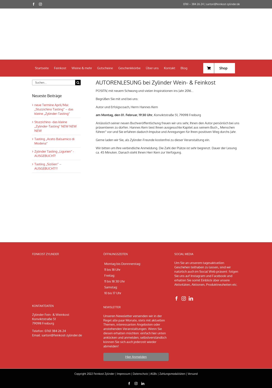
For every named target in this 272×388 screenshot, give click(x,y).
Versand (193, 373)
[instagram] (40, 4)
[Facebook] (176, 298)
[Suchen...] (53, 82)
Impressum (123, 373)
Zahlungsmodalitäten (172, 373)
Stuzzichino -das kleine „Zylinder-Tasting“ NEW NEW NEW (55, 126)
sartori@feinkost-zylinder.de (223, 4)
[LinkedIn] (191, 298)
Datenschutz (140, 373)
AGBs (153, 373)
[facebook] (33, 4)
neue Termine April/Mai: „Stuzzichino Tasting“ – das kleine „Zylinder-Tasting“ (53, 109)
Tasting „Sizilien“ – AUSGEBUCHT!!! (47, 166)
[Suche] (78, 82)
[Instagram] (184, 298)
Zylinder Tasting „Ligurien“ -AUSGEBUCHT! (54, 153)
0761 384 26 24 (55, 331)
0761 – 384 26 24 (193, 4)
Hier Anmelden (136, 357)
